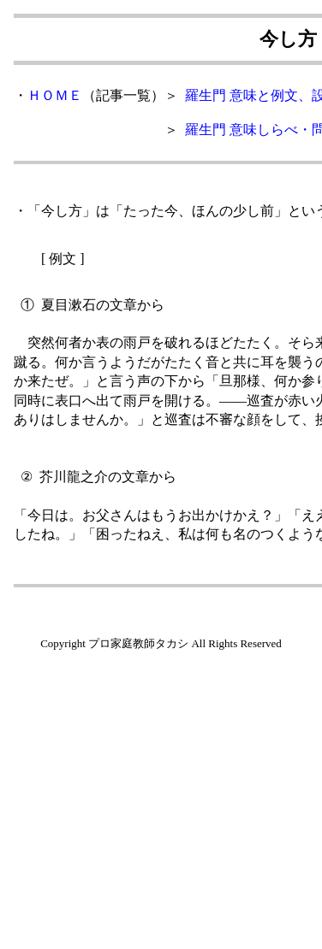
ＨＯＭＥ (54, 95)
